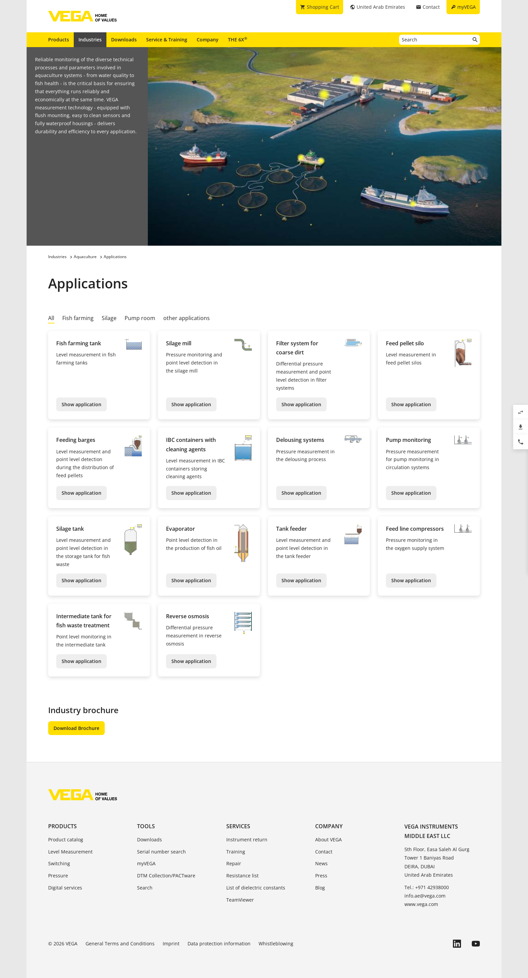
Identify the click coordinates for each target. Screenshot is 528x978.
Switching (59, 863)
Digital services (65, 887)
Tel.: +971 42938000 (426, 887)
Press (321, 875)
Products (58, 39)
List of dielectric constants (255, 887)
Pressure (58, 875)
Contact (323, 851)
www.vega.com (421, 904)
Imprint (171, 943)
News (321, 863)
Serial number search (161, 851)
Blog (320, 887)
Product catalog (65, 839)
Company (208, 39)
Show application (81, 404)
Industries (90, 39)
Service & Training (166, 39)
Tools (146, 826)
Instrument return (246, 839)
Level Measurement (70, 851)
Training (235, 851)
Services (238, 826)
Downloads (124, 39)
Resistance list (242, 875)
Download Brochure (76, 728)
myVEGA (146, 863)
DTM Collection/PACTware (166, 875)
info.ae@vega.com (425, 896)
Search (145, 887)
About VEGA (328, 839)
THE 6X (237, 39)
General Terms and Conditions (120, 943)
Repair (233, 863)
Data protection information (219, 943)
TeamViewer (240, 900)
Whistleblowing (276, 943)
